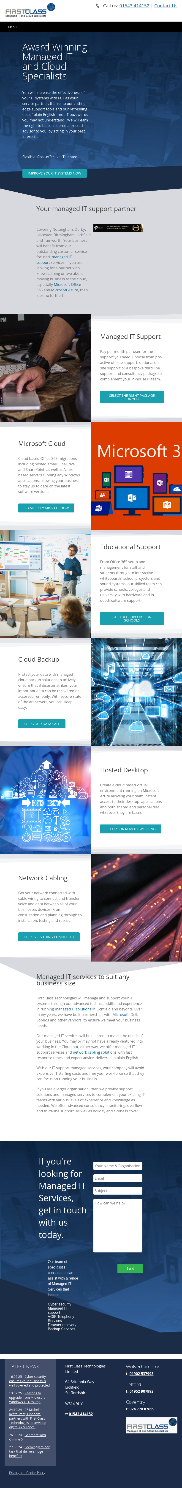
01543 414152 (134, 6)
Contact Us (165, 6)
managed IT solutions (73, 1009)
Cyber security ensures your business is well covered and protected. (30, 1380)
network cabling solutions (95, 1052)
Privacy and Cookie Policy (27, 1473)
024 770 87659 (142, 1409)
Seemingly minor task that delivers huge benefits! (29, 1451)
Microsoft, (121, 1014)
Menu (12, 27)
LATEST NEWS (24, 1366)
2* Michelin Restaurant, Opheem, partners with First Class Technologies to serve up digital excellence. (27, 1418)
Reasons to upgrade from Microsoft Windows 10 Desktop (27, 1397)
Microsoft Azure (64, 290)
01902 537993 (142, 1373)
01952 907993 (142, 1391)
